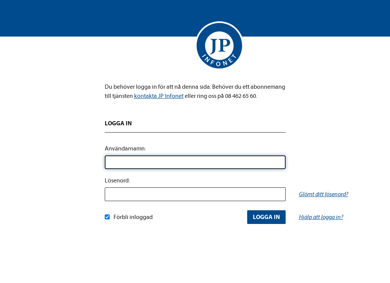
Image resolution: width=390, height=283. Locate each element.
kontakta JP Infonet (159, 96)
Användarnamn (125, 148)
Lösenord (117, 180)
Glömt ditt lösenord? (323, 194)
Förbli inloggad (129, 217)
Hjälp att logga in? (321, 217)
